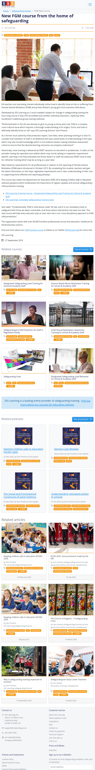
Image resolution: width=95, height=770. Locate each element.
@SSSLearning (72, 230)
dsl (39, 290)
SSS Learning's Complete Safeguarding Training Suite (29, 199)
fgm (51, 35)
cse (75, 336)
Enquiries (53, 750)
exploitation (83, 336)
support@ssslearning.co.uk (15, 728)
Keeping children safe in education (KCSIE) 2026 (23, 557)
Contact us (53, 728)
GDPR (4, 766)
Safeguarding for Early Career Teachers (68, 679)
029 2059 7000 (10, 733)
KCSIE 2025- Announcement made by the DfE (69, 557)
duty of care (11, 290)
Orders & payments (57, 731)
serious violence (32, 506)
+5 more (30, 339)
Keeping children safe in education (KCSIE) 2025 (23, 618)
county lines (12, 509)
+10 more (11, 695)
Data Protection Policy (11, 762)
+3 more (10, 634)
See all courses (83, 249)
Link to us (53, 741)
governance (11, 571)
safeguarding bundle (26, 383)
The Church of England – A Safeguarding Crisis (69, 619)
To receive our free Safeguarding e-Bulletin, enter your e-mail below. (71, 760)
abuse (57, 35)
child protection (25, 336)
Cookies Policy (7, 759)
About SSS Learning (57, 715)
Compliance (54, 721)
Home (6, 11)
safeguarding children (13, 35)
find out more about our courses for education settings (55, 402)
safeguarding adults (62, 506)
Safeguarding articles (21, 11)
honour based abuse (81, 290)
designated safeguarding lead (76, 383)
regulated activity (80, 509)
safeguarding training (38, 35)
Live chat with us (55, 738)
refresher (58, 386)
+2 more (10, 293)
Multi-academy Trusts (57, 718)
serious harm (59, 461)
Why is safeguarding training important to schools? (23, 680)
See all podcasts (83, 419)
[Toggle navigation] (90, 4)
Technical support (56, 734)
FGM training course (34, 230)
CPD (14, 383)
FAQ (50, 724)
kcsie (26, 35)
